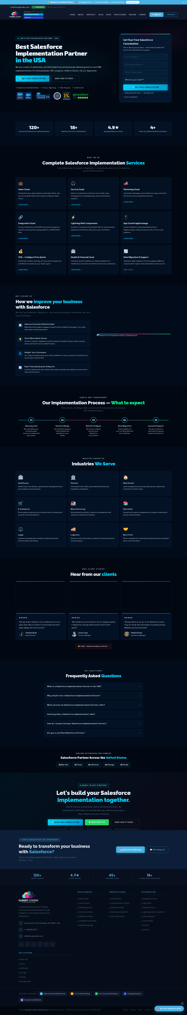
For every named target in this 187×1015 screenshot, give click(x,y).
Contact (171, 15)
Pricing (132, 15)
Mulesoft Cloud (149, 908)
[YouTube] (33, 944)
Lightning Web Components (154, 912)
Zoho (108, 15)
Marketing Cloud (85, 908)
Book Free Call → (133, 2)
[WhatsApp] (21, 944)
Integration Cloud (150, 899)
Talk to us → (129, 273)
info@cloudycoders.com (33, 936)
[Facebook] (46, 944)
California (24, 968)
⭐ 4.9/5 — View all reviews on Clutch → (93, 647)
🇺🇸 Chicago (109, 765)
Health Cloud (116, 899)
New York (24, 960)
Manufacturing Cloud (119, 912)
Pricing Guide (25, 982)
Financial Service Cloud (120, 903)
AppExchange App (86, 925)
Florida (23, 977)
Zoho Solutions (149, 917)
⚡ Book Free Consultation (65, 825)
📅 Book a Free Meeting (130, 850)
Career (142, 15)
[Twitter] (52, 944)
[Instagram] (40, 944)
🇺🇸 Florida (124, 765)
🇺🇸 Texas (78, 765)
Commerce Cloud (86, 912)
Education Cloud (117, 908)
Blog (101, 15)
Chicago (23, 973)
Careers (146, 930)
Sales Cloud (83, 899)
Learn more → (24, 207)
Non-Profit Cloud (117, 917)
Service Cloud (84, 903)
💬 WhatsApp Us (97, 825)
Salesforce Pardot (86, 917)
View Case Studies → (65, 79)
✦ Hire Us (156, 15)
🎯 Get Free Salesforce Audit (169, 1008)
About (81, 15)
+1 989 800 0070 (30, 930)
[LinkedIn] (27, 944)
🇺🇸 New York (63, 765)
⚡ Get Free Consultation (32, 79)
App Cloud (147, 903)
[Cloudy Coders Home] (28, 897)
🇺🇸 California (93, 765)
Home (72, 15)
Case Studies (120, 15)
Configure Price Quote (87, 921)
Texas (22, 964)
